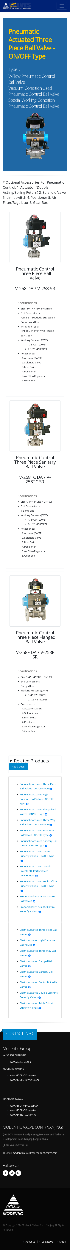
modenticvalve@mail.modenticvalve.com (35, 1153)
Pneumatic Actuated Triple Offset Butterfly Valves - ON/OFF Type (38, 886)
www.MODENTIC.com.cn (23, 1075)
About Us (30, 1241)
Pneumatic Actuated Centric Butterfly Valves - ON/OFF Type (37, 856)
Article (62, 1241)
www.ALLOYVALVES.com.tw (24, 1105)
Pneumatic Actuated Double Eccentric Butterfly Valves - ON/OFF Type (35, 871)
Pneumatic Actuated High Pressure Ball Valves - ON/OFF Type (37, 799)
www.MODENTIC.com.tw (23, 1110)
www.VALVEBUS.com (21, 1061)
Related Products (29, 764)
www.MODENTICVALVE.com (24, 1079)
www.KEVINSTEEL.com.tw (23, 1114)
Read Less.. (19, 766)
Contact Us (47, 1241)
